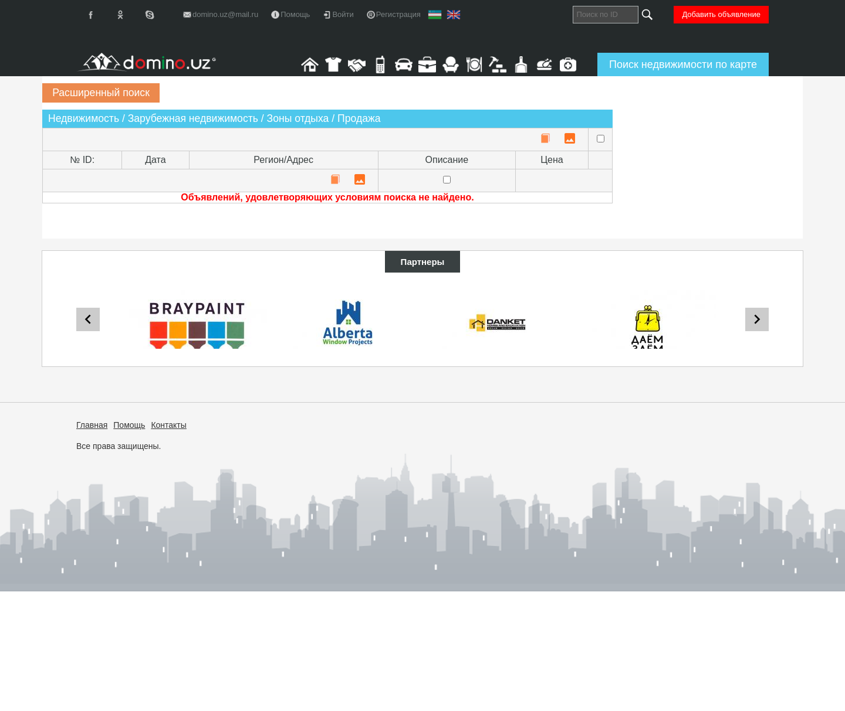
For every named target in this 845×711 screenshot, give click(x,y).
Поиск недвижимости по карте (683, 64)
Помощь (129, 425)
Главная (91, 425)
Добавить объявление (721, 14)
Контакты (168, 425)
